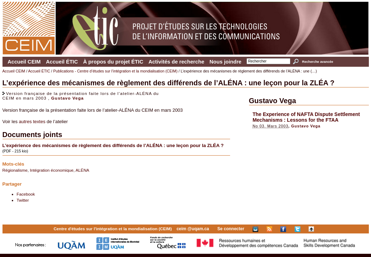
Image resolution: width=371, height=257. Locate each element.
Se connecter (230, 228)
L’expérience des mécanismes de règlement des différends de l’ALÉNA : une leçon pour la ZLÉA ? (113, 145)
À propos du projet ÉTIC (113, 62)
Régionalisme (15, 170)
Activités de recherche (176, 62)
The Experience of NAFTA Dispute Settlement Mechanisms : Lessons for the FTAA (306, 117)
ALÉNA (82, 170)
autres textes (32, 121)
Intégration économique (51, 170)
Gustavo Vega (67, 98)
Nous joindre (225, 62)
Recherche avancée (317, 62)
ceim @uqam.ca (193, 228)
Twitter (23, 200)
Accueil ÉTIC (62, 62)
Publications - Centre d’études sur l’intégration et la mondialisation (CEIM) (115, 71)
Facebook (26, 194)
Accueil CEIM (24, 62)
